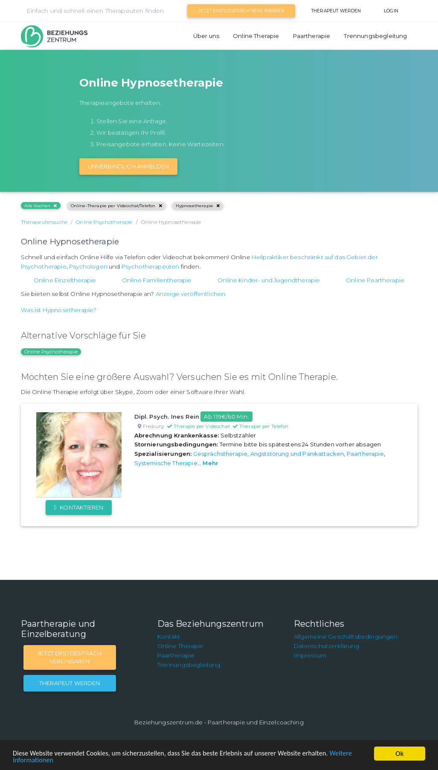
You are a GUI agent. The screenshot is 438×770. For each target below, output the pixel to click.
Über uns (206, 35)
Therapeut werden (336, 11)
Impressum (310, 655)
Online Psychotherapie (51, 352)
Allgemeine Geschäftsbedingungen (346, 636)
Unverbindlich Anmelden (128, 166)
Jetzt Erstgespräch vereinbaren (241, 11)
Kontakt (168, 636)
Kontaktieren (78, 507)
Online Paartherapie (375, 280)
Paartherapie (312, 35)
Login (391, 11)
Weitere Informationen (47, 760)
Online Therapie (256, 35)
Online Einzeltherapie (65, 280)
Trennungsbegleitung (375, 35)
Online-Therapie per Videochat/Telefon (116, 205)
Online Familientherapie (157, 280)
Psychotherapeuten (151, 266)
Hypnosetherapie (198, 205)
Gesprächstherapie (220, 453)
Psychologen (88, 266)
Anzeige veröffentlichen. (191, 293)
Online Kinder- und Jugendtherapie (269, 280)
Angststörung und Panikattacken (297, 453)
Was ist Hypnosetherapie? (59, 310)
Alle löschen (40, 205)
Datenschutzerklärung (326, 646)
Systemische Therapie (165, 463)
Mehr (210, 463)
